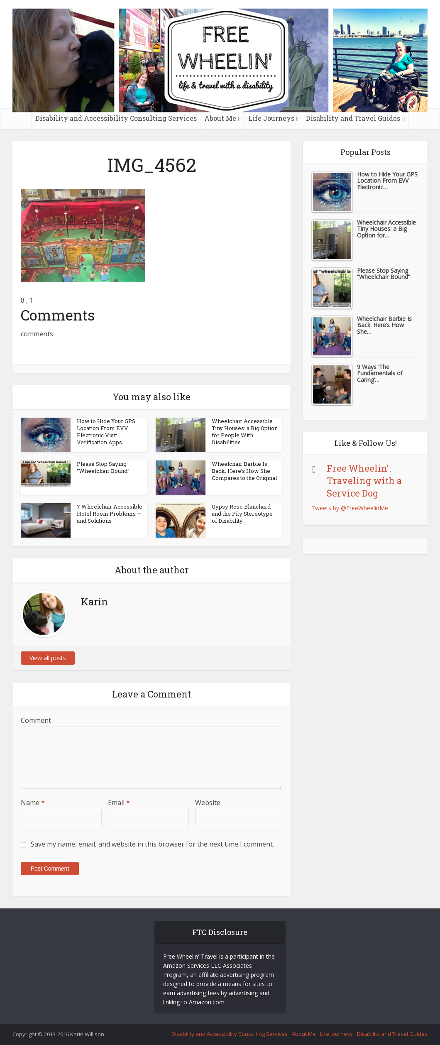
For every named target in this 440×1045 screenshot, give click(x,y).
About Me (220, 118)
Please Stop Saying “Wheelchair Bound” (103, 467)
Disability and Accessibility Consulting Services (116, 118)
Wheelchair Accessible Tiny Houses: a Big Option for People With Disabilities (245, 431)
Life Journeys (271, 118)
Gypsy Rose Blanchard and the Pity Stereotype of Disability (242, 513)
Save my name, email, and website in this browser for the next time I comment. (152, 844)
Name (33, 802)
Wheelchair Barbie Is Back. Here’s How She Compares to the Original (244, 471)
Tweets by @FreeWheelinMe (349, 508)
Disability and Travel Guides (353, 118)
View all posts (47, 658)
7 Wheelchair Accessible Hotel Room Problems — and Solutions (109, 513)
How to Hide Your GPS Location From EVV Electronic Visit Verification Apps (106, 431)
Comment (36, 720)
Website (207, 802)
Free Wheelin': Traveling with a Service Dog (364, 480)
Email (119, 802)
